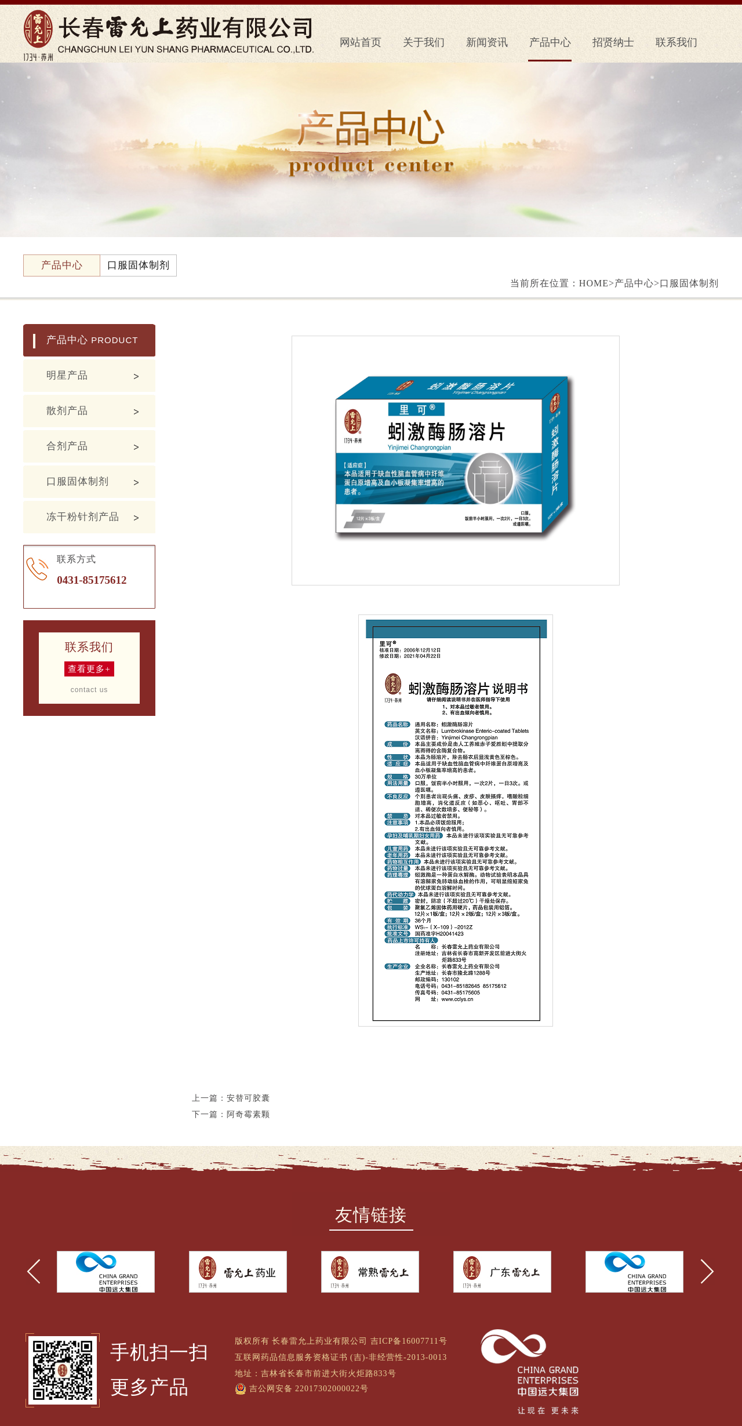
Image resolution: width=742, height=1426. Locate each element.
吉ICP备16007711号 (409, 1341)
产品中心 (550, 42)
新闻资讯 (487, 42)
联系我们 (676, 42)
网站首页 (360, 42)
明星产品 (67, 375)
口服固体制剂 (77, 481)
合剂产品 (67, 446)
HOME (594, 283)
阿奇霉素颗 (248, 1114)
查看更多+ (89, 669)
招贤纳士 (613, 42)
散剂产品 (67, 410)
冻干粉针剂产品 (82, 516)
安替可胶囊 (248, 1098)
